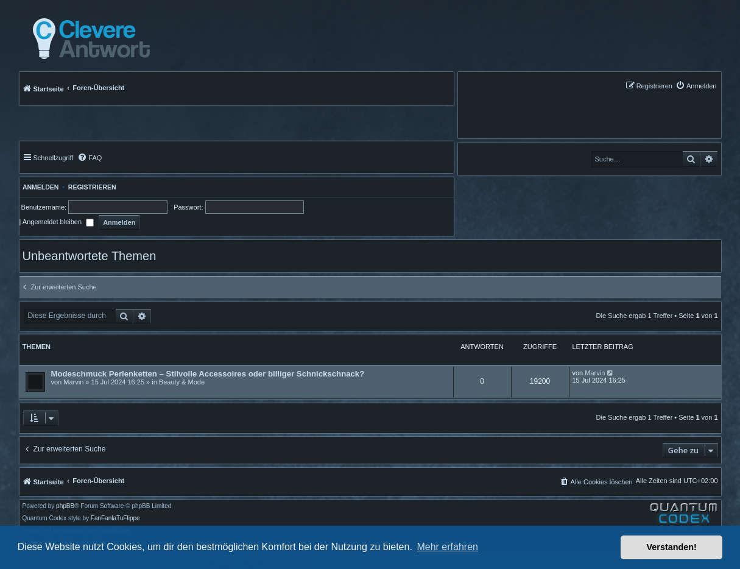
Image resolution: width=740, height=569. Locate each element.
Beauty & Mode (182, 382)
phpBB (65, 506)
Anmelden (39, 187)
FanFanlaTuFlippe (115, 518)
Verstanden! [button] (672, 547)
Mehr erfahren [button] (447, 547)
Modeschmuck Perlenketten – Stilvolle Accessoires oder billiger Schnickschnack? (208, 373)
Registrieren (92, 187)
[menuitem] (696, 85)
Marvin (73, 382)
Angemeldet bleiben (58, 221)
